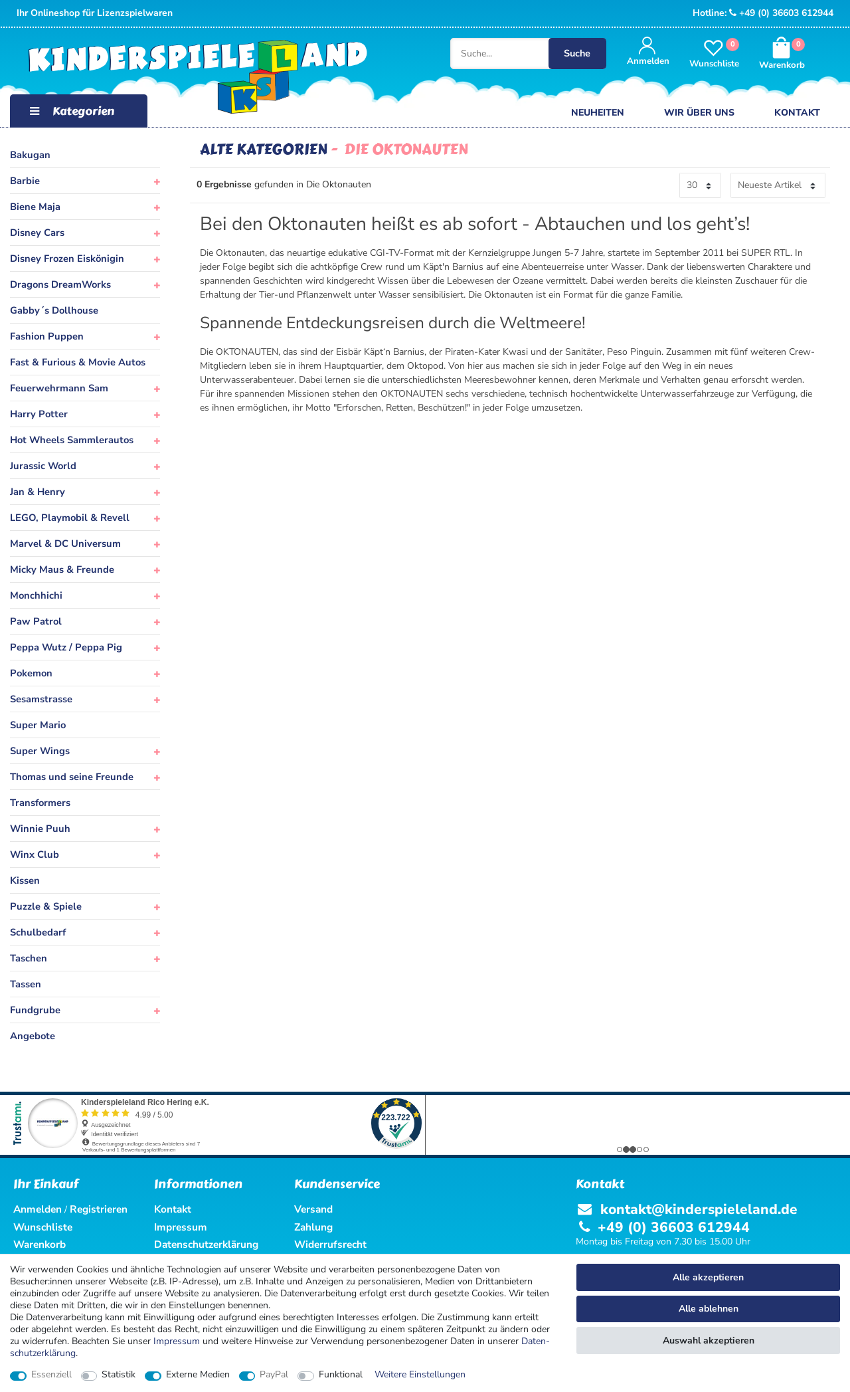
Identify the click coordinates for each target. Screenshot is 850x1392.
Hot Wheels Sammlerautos (71, 440)
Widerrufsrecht (330, 1244)
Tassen (25, 984)
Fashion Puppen (47, 336)
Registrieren (99, 1209)
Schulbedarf (38, 932)
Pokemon (31, 673)
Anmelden (37, 1209)
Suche (587, 54)
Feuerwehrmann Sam (59, 388)
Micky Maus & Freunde (62, 569)
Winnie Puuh (40, 828)
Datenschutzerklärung (206, 1244)
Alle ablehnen (708, 1308)
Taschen (28, 958)
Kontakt (797, 112)
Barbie (25, 180)
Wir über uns (699, 112)
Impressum (176, 1341)
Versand (313, 1209)
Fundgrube (35, 1010)
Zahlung (313, 1227)
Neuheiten (597, 112)
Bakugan (30, 154)
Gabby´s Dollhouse (54, 310)
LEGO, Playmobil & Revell (69, 517)
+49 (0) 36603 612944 (781, 13)
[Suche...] (437, 54)
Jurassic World (43, 465)
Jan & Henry (37, 491)
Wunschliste (42, 1227)
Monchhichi (36, 595)
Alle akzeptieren (708, 1277)
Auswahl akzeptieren (708, 1340)
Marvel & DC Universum (65, 543)
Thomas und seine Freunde (71, 776)
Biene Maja (35, 206)
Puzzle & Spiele (46, 906)
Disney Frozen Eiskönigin (67, 258)
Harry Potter (39, 414)
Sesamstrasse (41, 699)
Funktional (341, 1375)
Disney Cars (37, 232)
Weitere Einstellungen (420, 1375)
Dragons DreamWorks (60, 284)
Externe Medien (198, 1375)
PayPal (274, 1375)
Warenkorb (39, 1244)
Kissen (25, 880)
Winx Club (34, 854)
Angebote (32, 1036)
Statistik (118, 1375)
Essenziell (51, 1375)
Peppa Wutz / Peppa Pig (66, 647)
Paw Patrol (36, 621)
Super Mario (38, 725)
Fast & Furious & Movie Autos (77, 362)
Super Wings (40, 750)
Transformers (40, 802)
